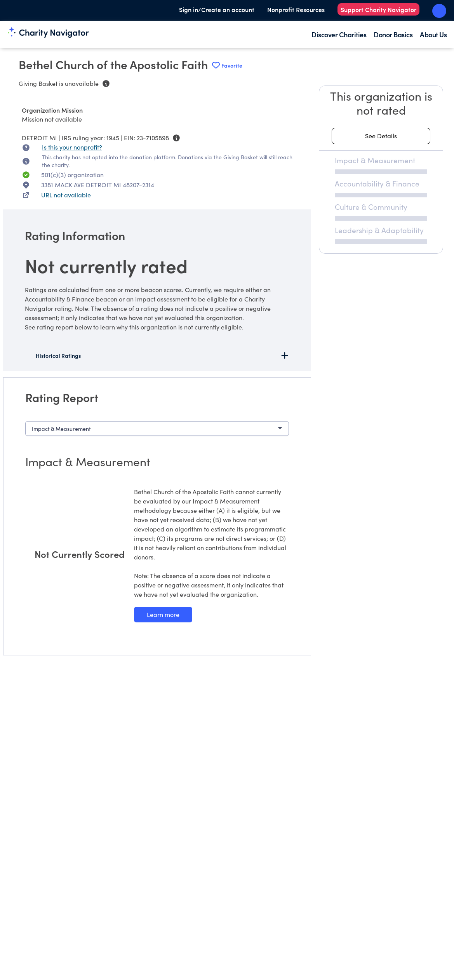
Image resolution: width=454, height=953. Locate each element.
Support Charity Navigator (378, 9)
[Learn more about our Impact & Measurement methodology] (163, 614)
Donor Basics (393, 34)
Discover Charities (338, 34)
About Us (433, 34)
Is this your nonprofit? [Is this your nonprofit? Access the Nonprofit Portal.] (72, 147)
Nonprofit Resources (296, 9)
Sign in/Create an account (216, 9)
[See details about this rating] (381, 136)
